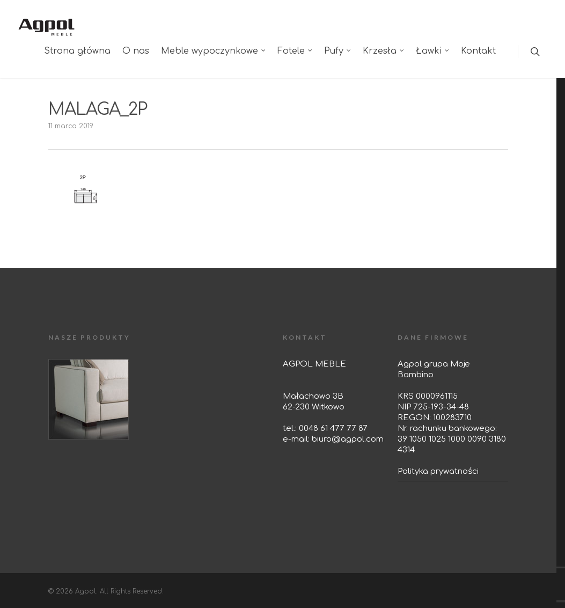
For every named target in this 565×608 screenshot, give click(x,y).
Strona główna (77, 51)
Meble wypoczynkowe (214, 51)
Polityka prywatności (438, 471)
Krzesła (384, 51)
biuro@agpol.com (348, 439)
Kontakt (478, 51)
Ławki (433, 51)
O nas (135, 51)
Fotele (295, 51)
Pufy (338, 51)
